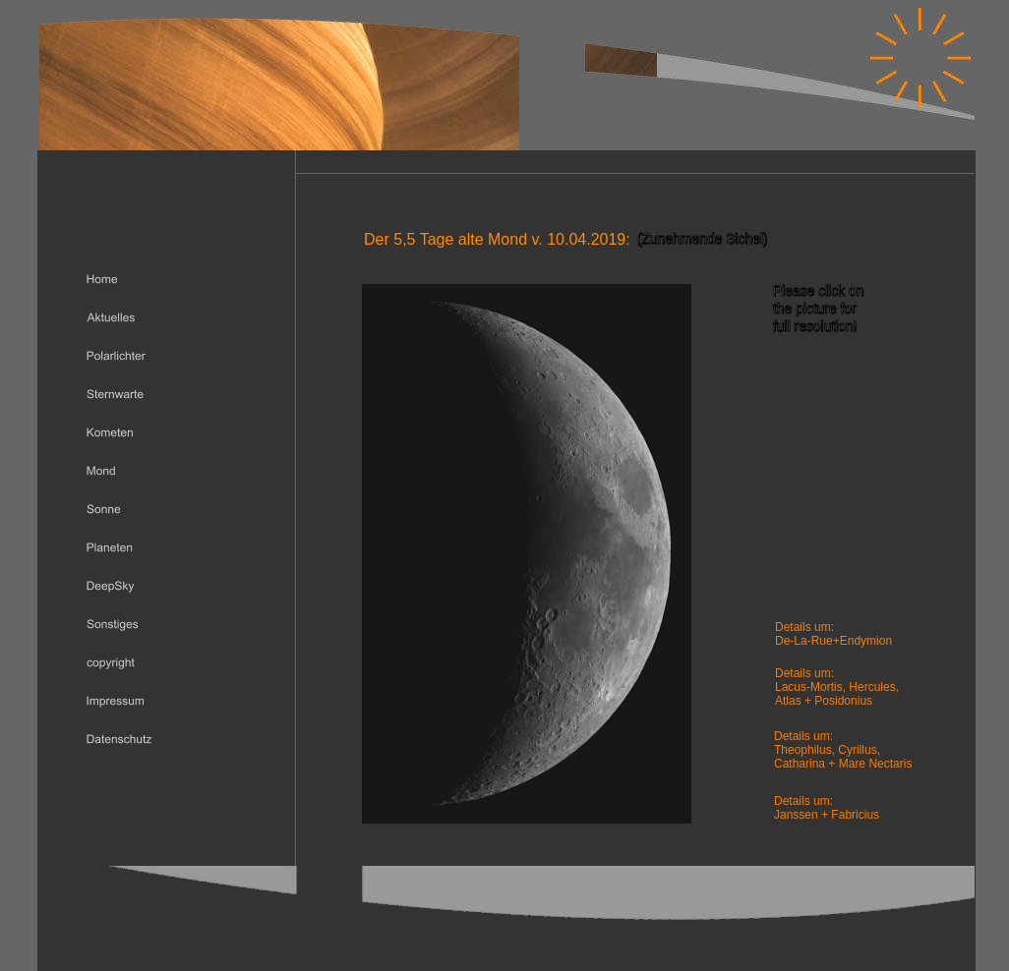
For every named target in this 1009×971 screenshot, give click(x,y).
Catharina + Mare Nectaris (843, 764)
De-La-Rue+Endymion (833, 641)
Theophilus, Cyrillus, (828, 750)
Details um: (803, 801)
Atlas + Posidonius (823, 701)
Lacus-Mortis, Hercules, (837, 687)
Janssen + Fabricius (826, 815)
